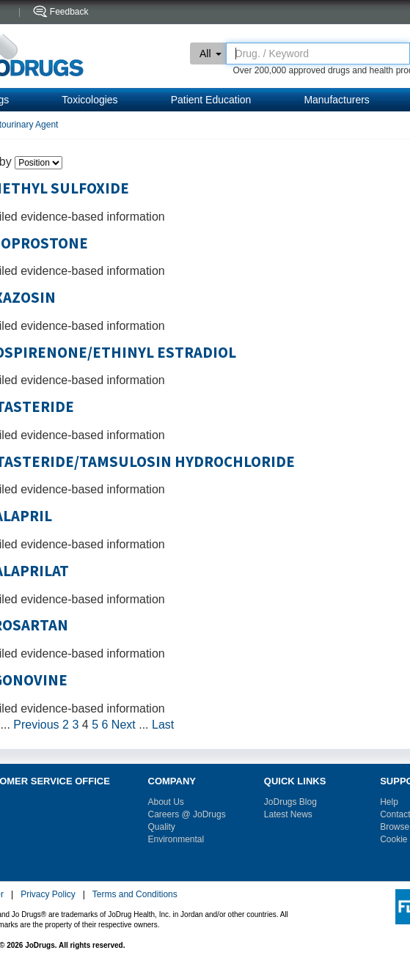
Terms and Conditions (134, 894)
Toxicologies (89, 100)
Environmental (176, 839)
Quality (161, 827)
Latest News (288, 814)
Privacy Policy (48, 894)
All (210, 53)
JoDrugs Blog (290, 802)
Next (123, 724)
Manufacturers (336, 100)
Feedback (69, 12)
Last (163, 724)
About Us (166, 802)
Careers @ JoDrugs (187, 814)
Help (389, 802)
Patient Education (211, 100)
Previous (36, 724)
